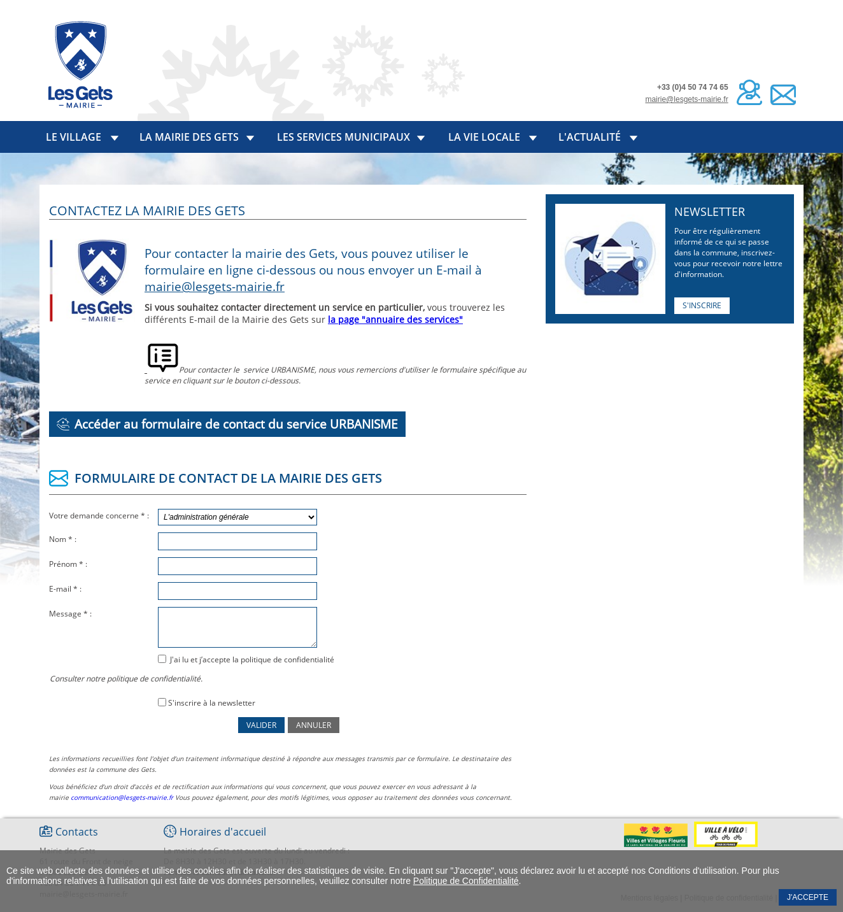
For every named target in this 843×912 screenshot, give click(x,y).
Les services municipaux (343, 137)
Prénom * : (69, 564)
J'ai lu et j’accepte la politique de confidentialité (251, 659)
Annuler (313, 725)
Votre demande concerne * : (100, 515)
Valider (261, 725)
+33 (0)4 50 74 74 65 (692, 87)
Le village (73, 137)
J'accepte (807, 897)
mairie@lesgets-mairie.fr (686, 99)
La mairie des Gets (189, 137)
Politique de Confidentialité (466, 881)
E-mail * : (66, 588)
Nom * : (63, 539)
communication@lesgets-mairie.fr (122, 797)
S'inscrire (702, 305)
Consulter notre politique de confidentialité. (126, 678)
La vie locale (484, 137)
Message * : (71, 613)
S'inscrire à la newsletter (211, 702)
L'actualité (589, 137)
